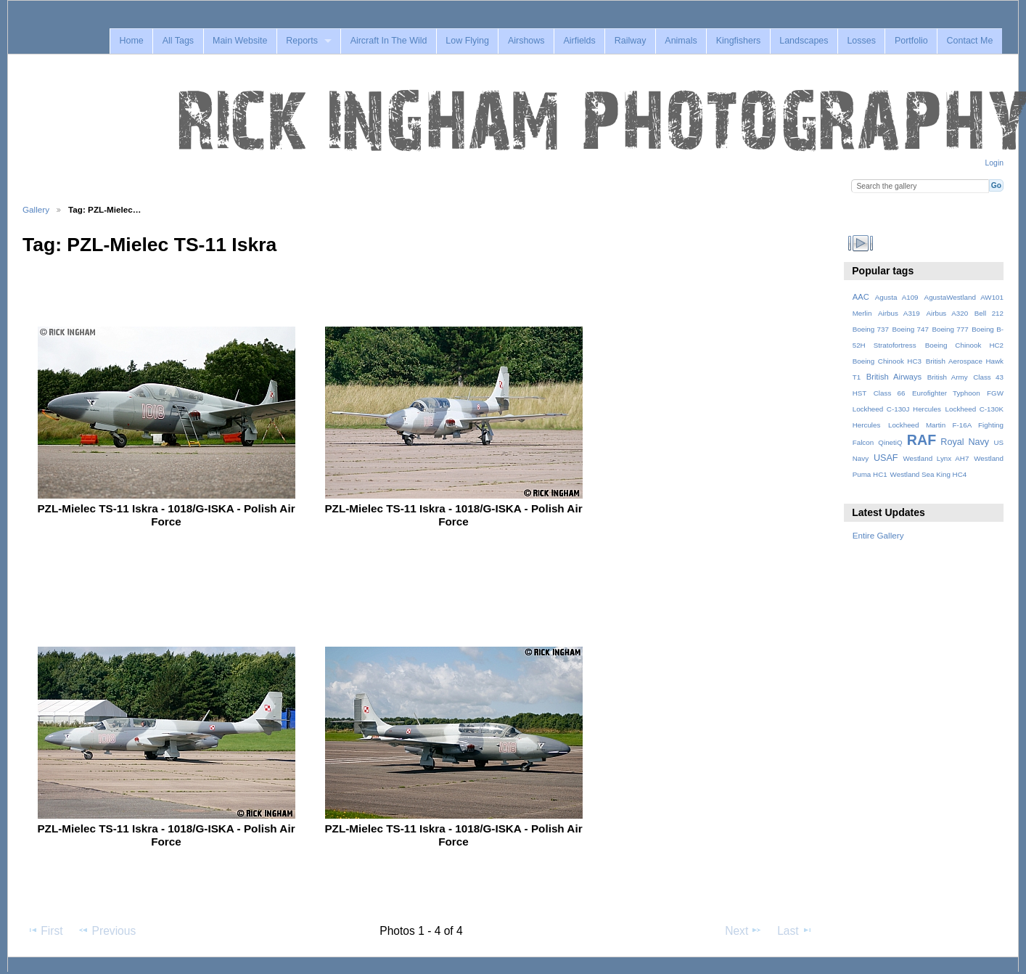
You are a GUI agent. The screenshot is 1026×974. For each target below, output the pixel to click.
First (44, 930)
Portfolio (911, 41)
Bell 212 (989, 313)
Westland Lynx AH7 (936, 458)
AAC (861, 296)
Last (795, 930)
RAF (921, 440)
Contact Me (970, 41)
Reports (302, 41)
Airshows (526, 41)
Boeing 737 (871, 329)
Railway (631, 41)
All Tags (178, 41)
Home (131, 41)
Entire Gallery (878, 535)
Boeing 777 (950, 329)
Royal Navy (964, 442)
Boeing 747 (910, 329)
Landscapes (803, 41)
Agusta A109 (897, 297)
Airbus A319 (899, 313)
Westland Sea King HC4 (928, 474)
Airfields (579, 41)
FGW (995, 393)
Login (994, 163)
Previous (107, 930)
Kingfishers (738, 41)
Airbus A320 (947, 313)
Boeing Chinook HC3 (887, 361)
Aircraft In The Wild (388, 41)
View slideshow (860, 243)
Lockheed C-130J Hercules (897, 409)
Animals (681, 41)
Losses (861, 41)
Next (743, 930)
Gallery (35, 209)
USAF (886, 458)
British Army (947, 377)
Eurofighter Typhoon (946, 393)
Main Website (240, 41)
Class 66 (890, 393)
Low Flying (467, 41)
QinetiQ (890, 442)
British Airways (894, 376)
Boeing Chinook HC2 (964, 345)
